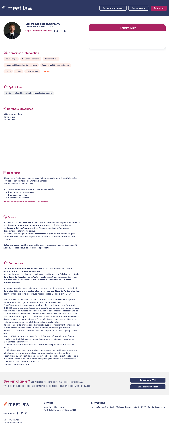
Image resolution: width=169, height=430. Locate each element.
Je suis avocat (139, 8)
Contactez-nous (158, 407)
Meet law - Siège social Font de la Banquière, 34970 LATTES (60, 408)
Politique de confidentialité (128, 407)
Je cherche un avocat (113, 8)
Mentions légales (108, 407)
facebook (17, 413)
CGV (148, 407)
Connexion (159, 8)
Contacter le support (148, 386)
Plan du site (95, 407)
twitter (22, 413)
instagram (26, 413)
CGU (143, 407)
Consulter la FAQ (148, 380)
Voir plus (46, 71)
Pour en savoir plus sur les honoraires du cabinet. (26, 201)
